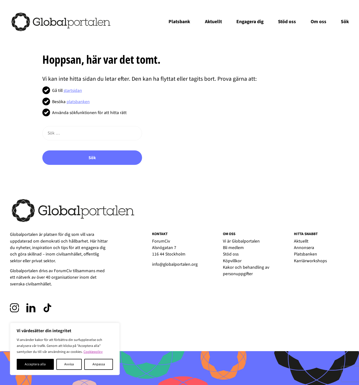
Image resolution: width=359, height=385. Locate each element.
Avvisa (69, 364)
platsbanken (78, 102)
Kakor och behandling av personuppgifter (246, 270)
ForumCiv (63, 271)
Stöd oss (287, 21)
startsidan (73, 90)
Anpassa (98, 364)
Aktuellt (213, 21)
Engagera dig (250, 21)
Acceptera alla (35, 364)
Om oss (318, 21)
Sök (345, 21)
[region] (65, 349)
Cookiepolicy (93, 351)
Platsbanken (305, 254)
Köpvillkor (232, 261)
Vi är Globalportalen (241, 241)
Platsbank (179, 21)
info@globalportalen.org (175, 264)
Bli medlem (233, 248)
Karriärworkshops (310, 261)
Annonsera (304, 248)
